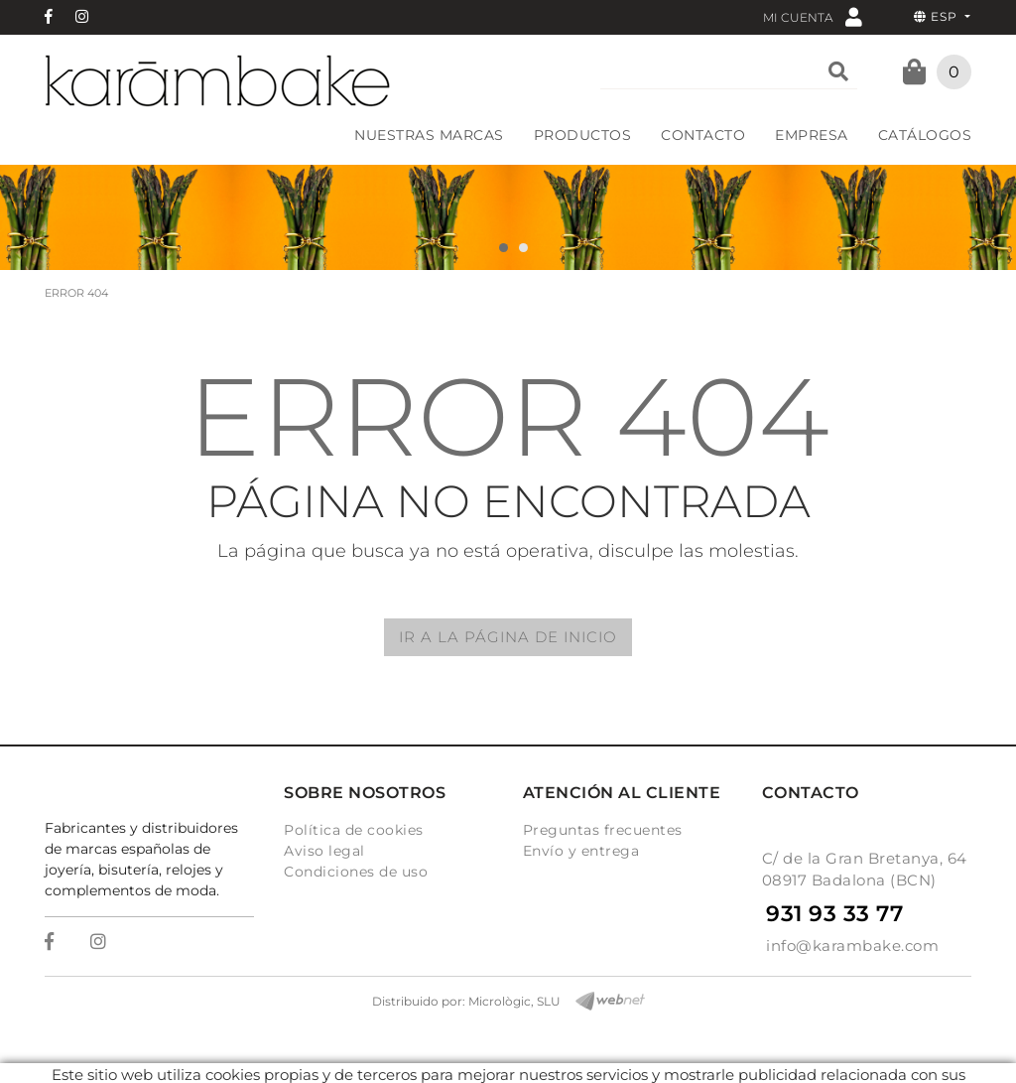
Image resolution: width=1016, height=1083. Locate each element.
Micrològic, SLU (514, 1001)
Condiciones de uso (356, 871)
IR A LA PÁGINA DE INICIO (508, 636)
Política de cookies (354, 830)
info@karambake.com (852, 945)
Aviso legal (324, 851)
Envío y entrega (581, 851)
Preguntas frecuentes (603, 830)
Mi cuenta (812, 16)
